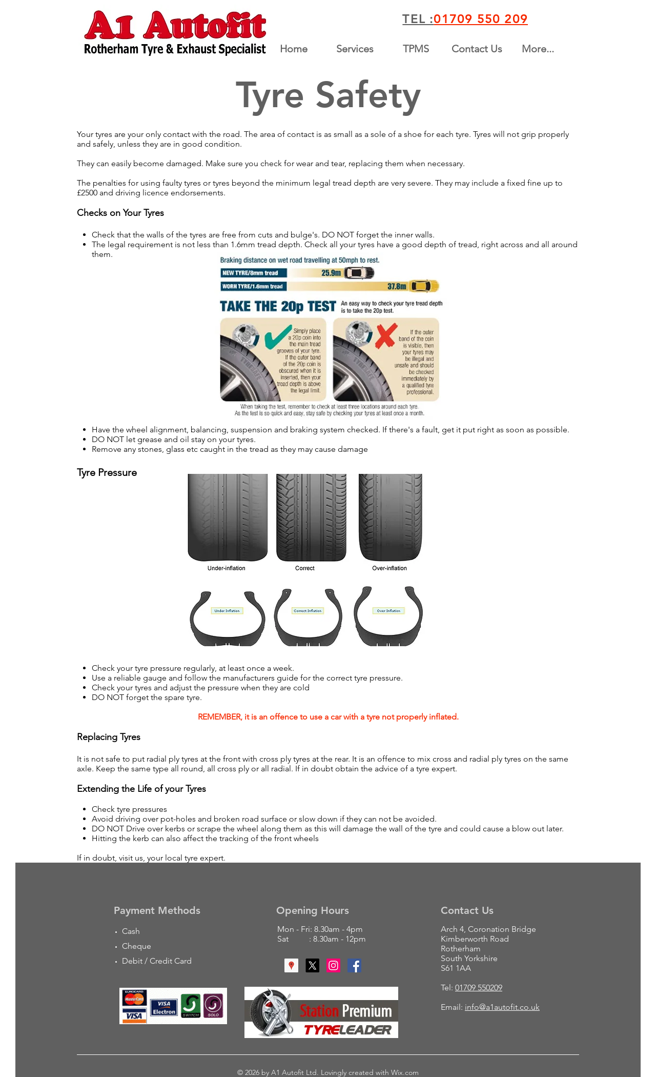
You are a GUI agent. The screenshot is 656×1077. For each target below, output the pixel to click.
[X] (312, 965)
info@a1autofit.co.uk (502, 1007)
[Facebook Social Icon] (354, 965)
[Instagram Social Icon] (333, 965)
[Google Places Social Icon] (291, 965)
